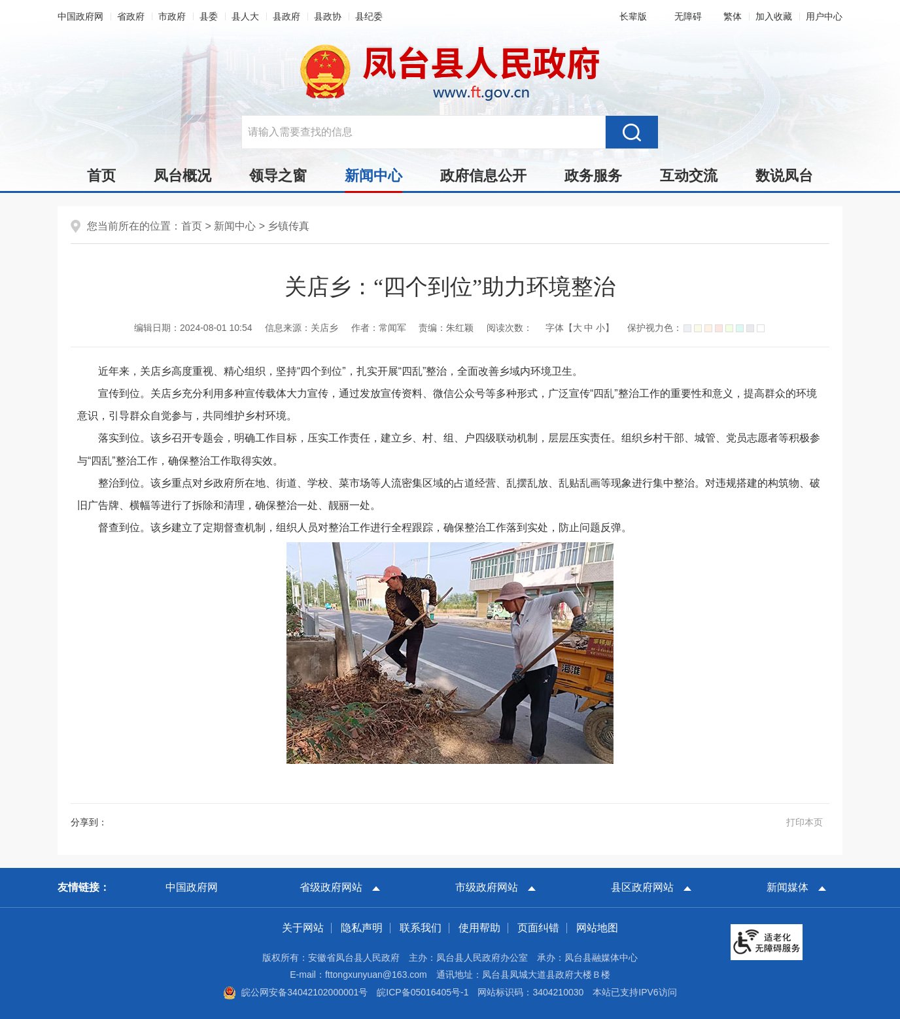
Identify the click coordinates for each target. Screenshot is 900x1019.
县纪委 (369, 16)
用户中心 (824, 16)
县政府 (286, 16)
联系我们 (420, 927)
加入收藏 (773, 16)
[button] (630, 16)
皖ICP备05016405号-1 (422, 992)
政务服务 (593, 175)
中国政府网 (80, 16)
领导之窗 (278, 175)
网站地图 (597, 927)
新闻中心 (373, 179)
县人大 (245, 16)
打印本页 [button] (804, 822)
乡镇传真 (288, 226)
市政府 (172, 16)
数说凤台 (784, 175)
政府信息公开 (483, 175)
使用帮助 (479, 927)
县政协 (327, 16)
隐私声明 (362, 927)
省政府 (131, 16)
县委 (208, 16)
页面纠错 (538, 927)
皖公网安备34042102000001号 (295, 992)
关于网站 (303, 927)
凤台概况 (182, 175)
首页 (101, 175)
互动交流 (689, 175)
